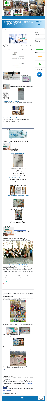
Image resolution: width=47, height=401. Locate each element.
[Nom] (39, 44)
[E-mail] (39, 46)
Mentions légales (23, 399)
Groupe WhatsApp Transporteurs (7, 151)
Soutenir (21, 17)
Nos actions (15, 17)
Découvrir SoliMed (9, 17)
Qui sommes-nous (23, 397)
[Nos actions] (18, 17)
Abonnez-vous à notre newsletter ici (8, 122)
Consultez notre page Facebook (6, 390)
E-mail (36, 45)
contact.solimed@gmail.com (29, 383)
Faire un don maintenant (7, 123)
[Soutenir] (23, 17)
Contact (27, 17)
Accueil (4, 17)
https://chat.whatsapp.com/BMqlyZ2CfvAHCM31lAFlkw (20, 230)
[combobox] (38, 32)
